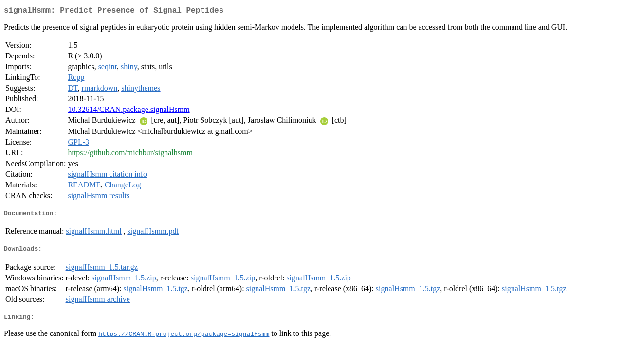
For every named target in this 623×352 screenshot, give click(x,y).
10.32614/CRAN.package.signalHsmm (128, 111)
